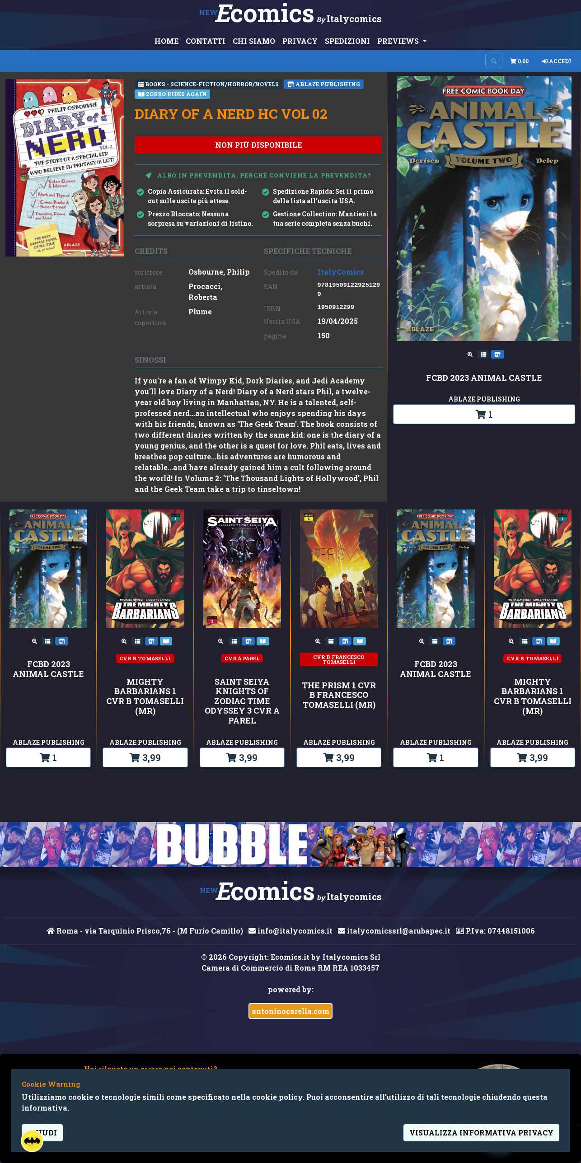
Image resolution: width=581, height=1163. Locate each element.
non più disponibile (258, 144)
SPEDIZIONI (347, 41)
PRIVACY (300, 41)
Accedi (557, 61)
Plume (200, 311)
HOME (166, 41)
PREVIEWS (399, 41)
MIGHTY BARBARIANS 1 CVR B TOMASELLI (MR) (145, 696)
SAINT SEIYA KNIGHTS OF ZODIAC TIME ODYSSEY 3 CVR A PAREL (242, 701)
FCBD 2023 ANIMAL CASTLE (484, 378)
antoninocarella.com (290, 1011)
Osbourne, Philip (219, 271)
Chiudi (42, 1132)
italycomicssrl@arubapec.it (394, 930)
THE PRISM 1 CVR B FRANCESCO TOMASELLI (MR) (339, 695)
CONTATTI (205, 41)
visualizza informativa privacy (481, 1132)
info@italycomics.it (290, 930)
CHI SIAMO (254, 41)
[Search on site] (493, 61)
